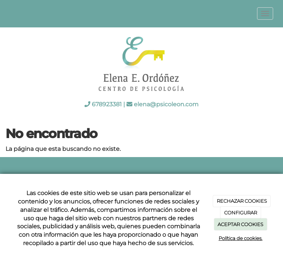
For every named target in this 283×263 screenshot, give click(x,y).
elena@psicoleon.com (166, 104)
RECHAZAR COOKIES (242, 201)
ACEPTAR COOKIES (240, 224)
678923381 (106, 104)
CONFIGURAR (240, 213)
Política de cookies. (241, 238)
